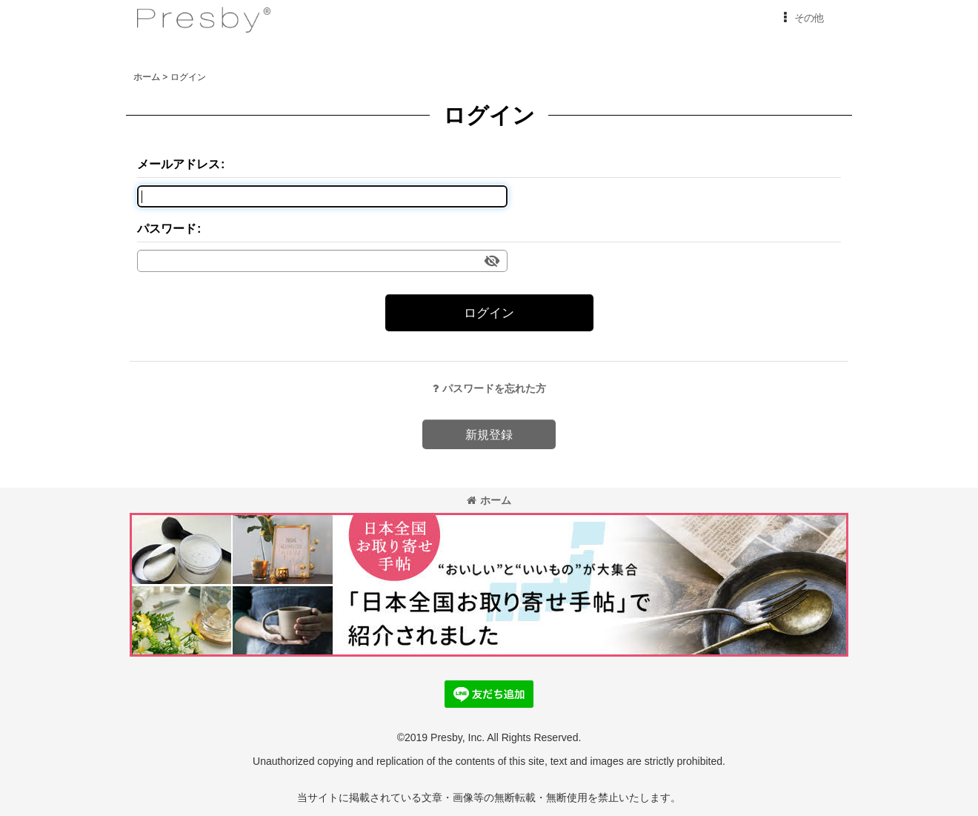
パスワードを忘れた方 (489, 388)
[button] (801, 17)
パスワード (166, 228)
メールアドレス (178, 163)
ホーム (489, 500)
